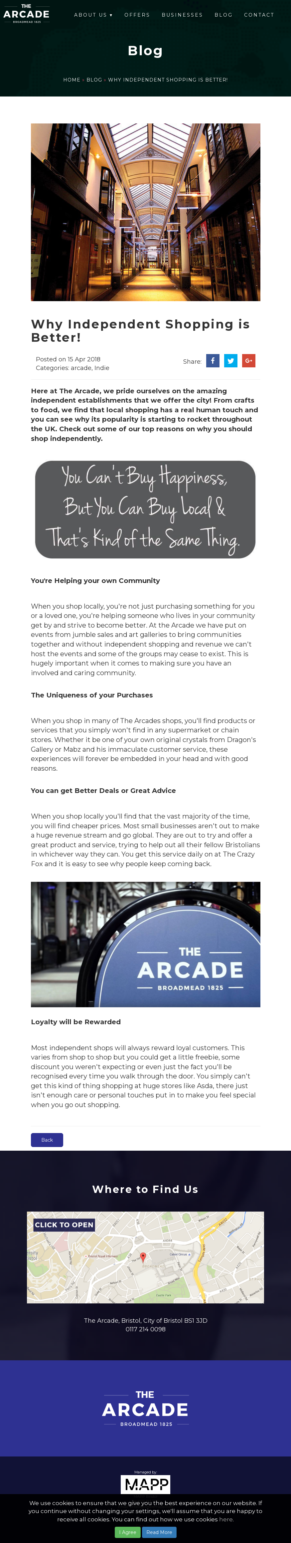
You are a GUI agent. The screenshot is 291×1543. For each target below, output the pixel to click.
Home (72, 80)
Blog (224, 15)
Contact (259, 15)
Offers (137, 15)
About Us (93, 15)
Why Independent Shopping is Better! (168, 80)
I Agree (127, 1532)
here (226, 1519)
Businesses (182, 15)
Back (47, 1140)
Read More (159, 1532)
